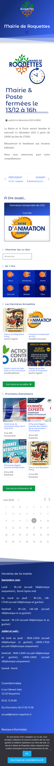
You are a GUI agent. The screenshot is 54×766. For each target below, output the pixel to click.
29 (20, 513)
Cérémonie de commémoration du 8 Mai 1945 (14, 426)
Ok (26, 754)
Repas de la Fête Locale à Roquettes (38, 369)
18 (6, 534)
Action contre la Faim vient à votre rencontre (14, 369)
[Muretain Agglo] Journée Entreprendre (14, 466)
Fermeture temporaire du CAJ (27, 232)
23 (41, 534)
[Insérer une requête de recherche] (17, 256)
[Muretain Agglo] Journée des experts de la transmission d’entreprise (38, 427)
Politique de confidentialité (27, 760)
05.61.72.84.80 (9, 700)
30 (41, 541)
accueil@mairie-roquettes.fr (16, 714)
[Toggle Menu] (27, 32)
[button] (19, 384)
